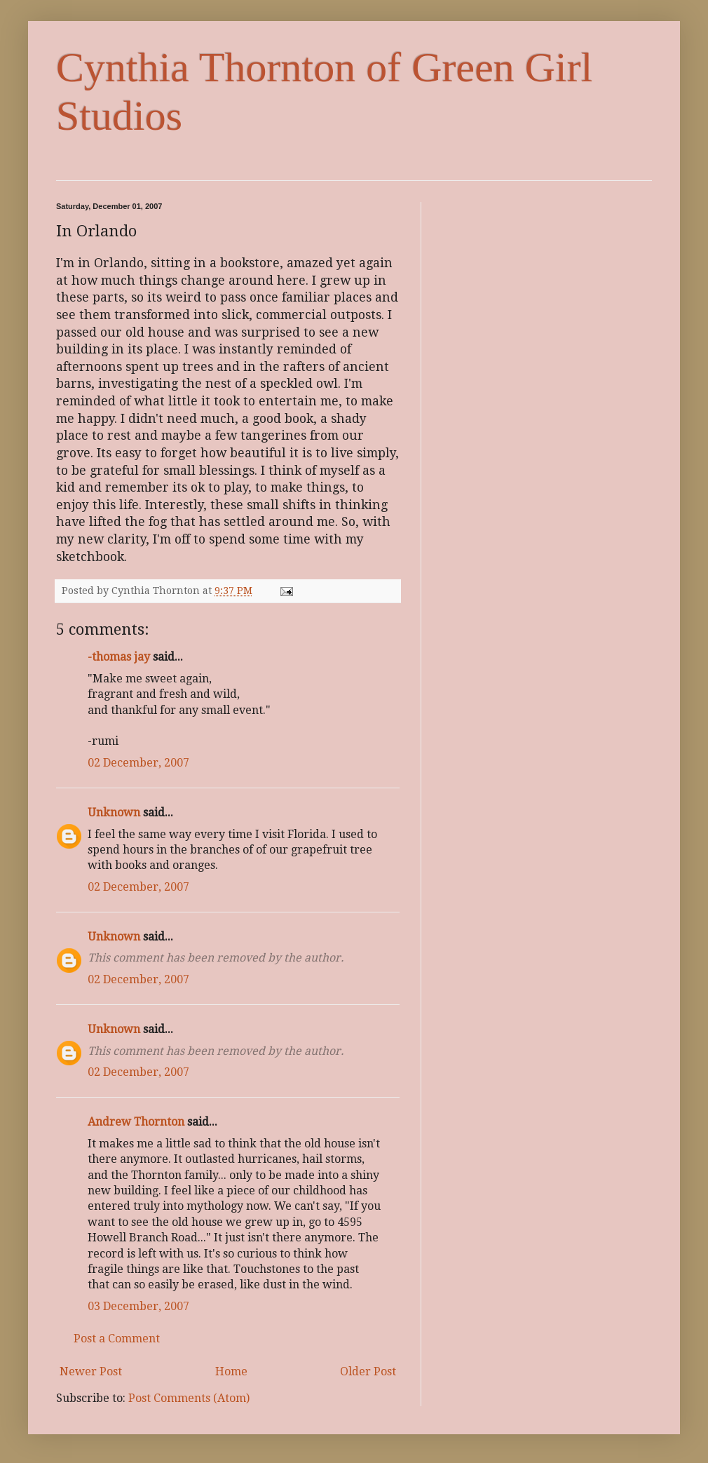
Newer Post (91, 1371)
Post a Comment (117, 1338)
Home (231, 1371)
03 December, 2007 (138, 1306)
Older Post (368, 1371)
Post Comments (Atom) (189, 1398)
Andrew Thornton (136, 1121)
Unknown (114, 812)
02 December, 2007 (138, 762)
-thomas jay (119, 656)
